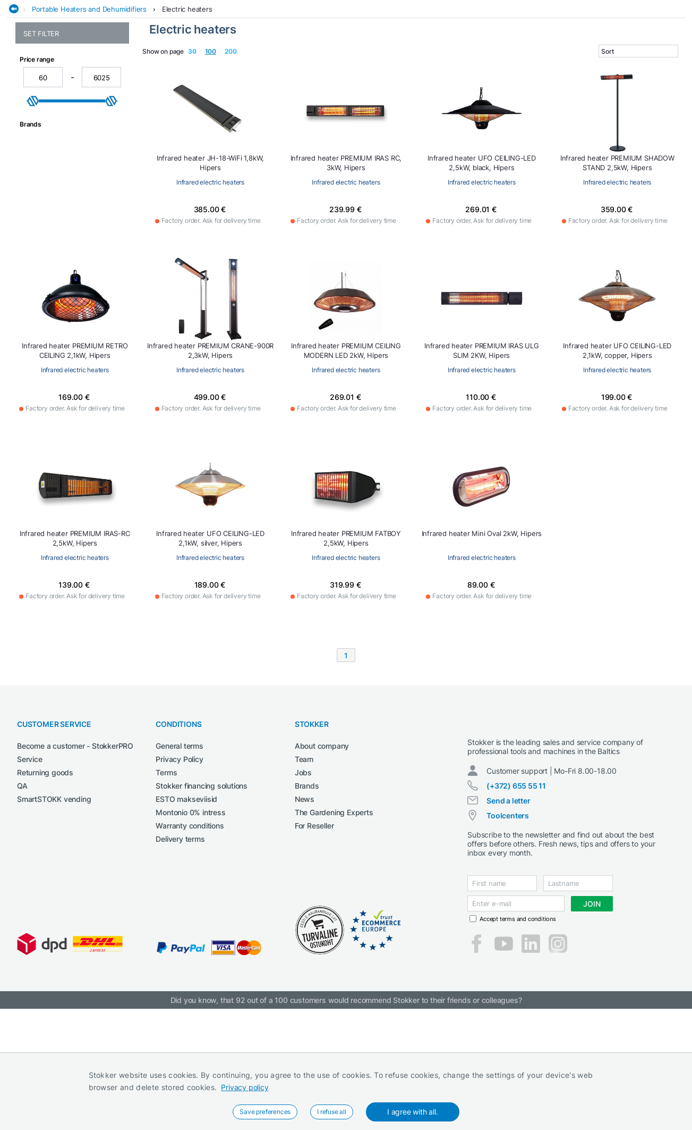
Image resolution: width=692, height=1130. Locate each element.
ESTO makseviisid (186, 910)
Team (304, 870)
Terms (166, 884)
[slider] (33, 248)
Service (29, 870)
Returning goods (45, 884)
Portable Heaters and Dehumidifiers (89, 86)
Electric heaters (187, 86)
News (304, 910)
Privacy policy (244, 1087)
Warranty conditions (190, 937)
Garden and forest (438, 66)
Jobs (303, 884)
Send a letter (508, 921)
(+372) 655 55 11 (516, 906)
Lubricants (500, 66)
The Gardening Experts (334, 923)
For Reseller (314, 937)
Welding (543, 66)
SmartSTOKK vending (54, 910)
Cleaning (184, 66)
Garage (384, 66)
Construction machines (251, 66)
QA (22, 897)
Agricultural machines (119, 66)
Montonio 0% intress (190, 923)
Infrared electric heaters (63, 135)
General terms (179, 857)
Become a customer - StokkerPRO (75, 857)
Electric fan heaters (55, 124)
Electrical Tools (332, 66)
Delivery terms (180, 950)
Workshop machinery (604, 66)
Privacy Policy (179, 870)
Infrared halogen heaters (64, 147)
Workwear (669, 66)
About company (322, 857)
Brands (307, 897)
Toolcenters (507, 936)
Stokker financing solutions (201, 897)
